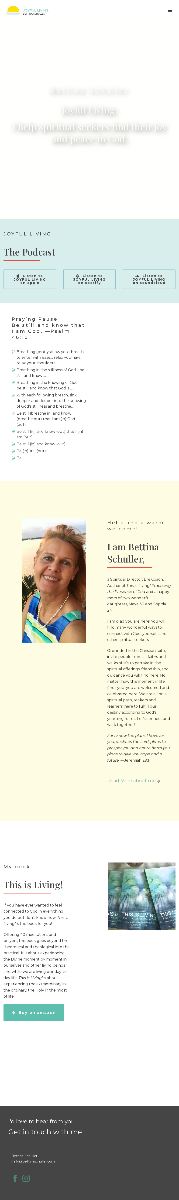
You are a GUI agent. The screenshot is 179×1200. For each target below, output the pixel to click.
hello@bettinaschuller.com (33, 1161)
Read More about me (133, 781)
